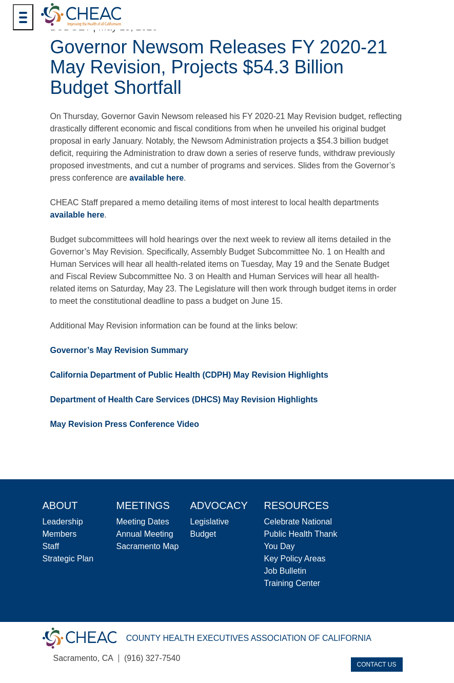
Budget (203, 534)
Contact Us (377, 664)
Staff (51, 546)
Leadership (63, 521)
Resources (296, 505)
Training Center (292, 583)
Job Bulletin (285, 571)
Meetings (143, 505)
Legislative (209, 521)
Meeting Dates (142, 521)
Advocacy (219, 505)
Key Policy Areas (295, 558)
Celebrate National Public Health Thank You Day (301, 534)
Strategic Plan (68, 558)
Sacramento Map (147, 546)
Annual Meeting (144, 534)
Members (60, 534)
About (60, 505)
